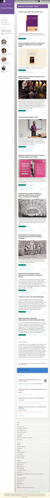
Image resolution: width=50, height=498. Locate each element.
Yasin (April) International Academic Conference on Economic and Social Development (30, 474)
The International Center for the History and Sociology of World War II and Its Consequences (32, 364)
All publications (21, 415)
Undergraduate (19, 448)
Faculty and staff (4, 22)
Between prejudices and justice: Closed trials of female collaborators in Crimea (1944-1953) (31, 44)
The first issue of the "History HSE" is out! (30, 12)
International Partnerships (21, 432)
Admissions (19, 444)
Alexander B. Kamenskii (5, 63)
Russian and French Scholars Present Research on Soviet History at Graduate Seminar (30, 275)
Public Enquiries (19, 439)
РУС (39, 1)
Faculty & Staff (19, 434)
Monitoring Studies (20, 468)
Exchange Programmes (21, 452)
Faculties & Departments (21, 430)
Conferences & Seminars (21, 470)
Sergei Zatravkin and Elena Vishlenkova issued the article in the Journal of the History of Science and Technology (29, 195)
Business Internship (20, 457)
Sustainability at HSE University (22, 428)
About (18, 422)
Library (18, 485)
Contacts (27, 491)
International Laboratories (21, 462)
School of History (7, 8)
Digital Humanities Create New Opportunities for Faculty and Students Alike (31, 319)
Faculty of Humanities (7, 4)
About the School (4, 20)
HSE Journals (19, 481)
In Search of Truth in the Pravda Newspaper (31, 297)
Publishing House (20, 483)
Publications (21, 375)
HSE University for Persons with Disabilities (24, 437)
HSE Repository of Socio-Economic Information (25, 487)
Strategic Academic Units (5, 24)
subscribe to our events (23, 369)
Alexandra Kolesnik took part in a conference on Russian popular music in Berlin (31, 156)
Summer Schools (20, 454)
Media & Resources (21, 478)
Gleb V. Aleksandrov (22, 383)
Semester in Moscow (20, 455)
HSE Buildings (19, 435)
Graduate (18, 450)
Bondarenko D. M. (29, 383)
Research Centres (20, 464)
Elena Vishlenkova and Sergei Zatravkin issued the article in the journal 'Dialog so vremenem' (30, 236)
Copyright (31, 491)
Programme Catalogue (21, 446)
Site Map (38, 491)
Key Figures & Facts (20, 426)
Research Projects (20, 466)
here (45, 493)
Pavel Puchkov (3, 55)
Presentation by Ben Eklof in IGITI (28, 117)
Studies (19, 442)
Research (19, 460)
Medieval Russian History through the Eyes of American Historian (31, 77)
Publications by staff (20, 480)
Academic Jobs (19, 472)
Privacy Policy (35, 491)
